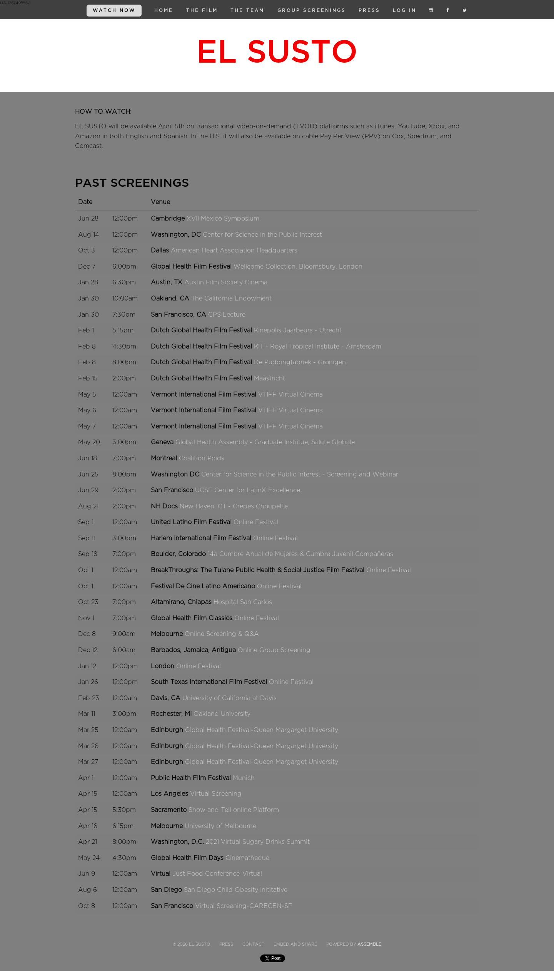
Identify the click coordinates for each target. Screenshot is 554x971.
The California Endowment (231, 298)
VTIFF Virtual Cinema (290, 395)
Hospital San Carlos (243, 602)
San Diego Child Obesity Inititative (235, 890)
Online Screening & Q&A (222, 634)
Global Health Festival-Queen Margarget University (261, 730)
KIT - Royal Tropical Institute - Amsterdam (317, 347)
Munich (244, 778)
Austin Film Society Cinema (225, 282)
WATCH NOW (114, 10)
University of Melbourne (220, 826)
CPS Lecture (226, 315)
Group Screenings (311, 10)
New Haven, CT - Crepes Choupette (234, 506)
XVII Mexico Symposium (223, 219)
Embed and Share (295, 944)
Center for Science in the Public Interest (262, 235)
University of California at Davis (229, 698)
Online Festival (256, 522)
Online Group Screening (274, 650)
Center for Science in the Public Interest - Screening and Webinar (299, 474)
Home (163, 10)
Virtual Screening (216, 794)
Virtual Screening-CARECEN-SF (243, 906)
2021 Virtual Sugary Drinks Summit (258, 842)
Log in (404, 10)
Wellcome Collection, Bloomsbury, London (298, 267)
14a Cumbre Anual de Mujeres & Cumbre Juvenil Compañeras (300, 554)
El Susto (277, 52)
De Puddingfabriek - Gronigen (300, 362)
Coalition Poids (201, 458)
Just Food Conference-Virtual (217, 874)
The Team (247, 10)
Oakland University (222, 714)
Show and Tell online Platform (234, 810)
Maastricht (269, 378)
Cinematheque (247, 858)
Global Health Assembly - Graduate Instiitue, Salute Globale (265, 442)
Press (369, 10)
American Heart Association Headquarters (234, 250)
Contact (253, 944)
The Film (202, 10)
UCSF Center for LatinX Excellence (247, 490)
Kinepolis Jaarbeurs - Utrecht (298, 330)
